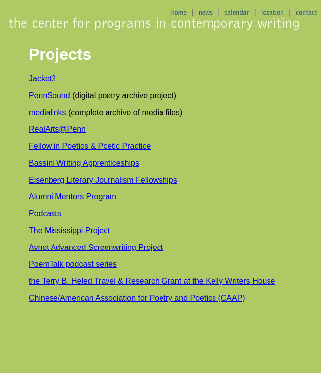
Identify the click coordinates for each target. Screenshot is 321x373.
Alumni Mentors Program (72, 196)
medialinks (47, 112)
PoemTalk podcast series (73, 264)
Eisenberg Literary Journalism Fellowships (103, 180)
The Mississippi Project (69, 230)
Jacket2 (42, 78)
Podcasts (45, 213)
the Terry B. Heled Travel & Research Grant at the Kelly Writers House (152, 281)
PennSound (49, 95)
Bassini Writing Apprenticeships (84, 163)
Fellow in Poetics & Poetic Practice (90, 146)
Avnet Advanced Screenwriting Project (96, 247)
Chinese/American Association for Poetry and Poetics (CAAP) (137, 298)
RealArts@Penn (57, 129)
